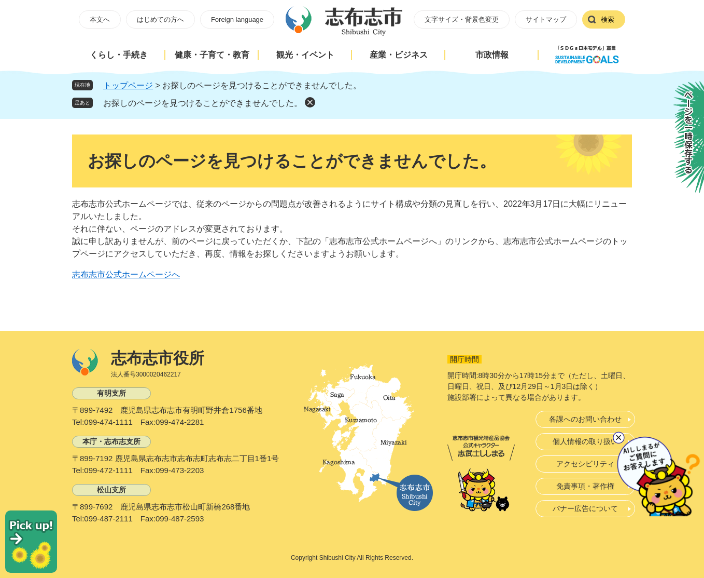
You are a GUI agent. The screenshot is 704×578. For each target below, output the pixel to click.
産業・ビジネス (399, 54)
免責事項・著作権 (585, 486)
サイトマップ (546, 19)
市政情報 (492, 54)
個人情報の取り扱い (585, 441)
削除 (310, 102)
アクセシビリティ (585, 464)
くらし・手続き (119, 54)
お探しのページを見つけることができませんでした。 (202, 103)
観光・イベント (305, 54)
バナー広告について (585, 508)
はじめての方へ (160, 19)
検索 (607, 19)
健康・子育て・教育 (212, 54)
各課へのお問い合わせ (585, 419)
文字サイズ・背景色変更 (462, 19)
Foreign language (237, 19)
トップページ (128, 85)
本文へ (100, 19)
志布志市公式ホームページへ (126, 274)
